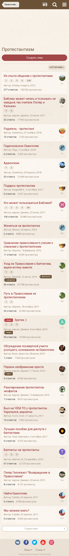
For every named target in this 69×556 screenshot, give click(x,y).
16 (29, 80)
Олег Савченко (20, 436)
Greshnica (17, 132)
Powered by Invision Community (34, 554)
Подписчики (31, 528)
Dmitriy (15, 85)
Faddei (16, 497)
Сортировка (56, 67)
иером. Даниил (20, 115)
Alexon (16, 229)
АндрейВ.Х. (18, 189)
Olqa (14, 149)
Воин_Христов (20, 353)
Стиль (40, 549)
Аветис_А (17, 459)
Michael (16, 276)
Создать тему (34, 57)
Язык (28, 549)
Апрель (16, 250)
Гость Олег (18, 415)
